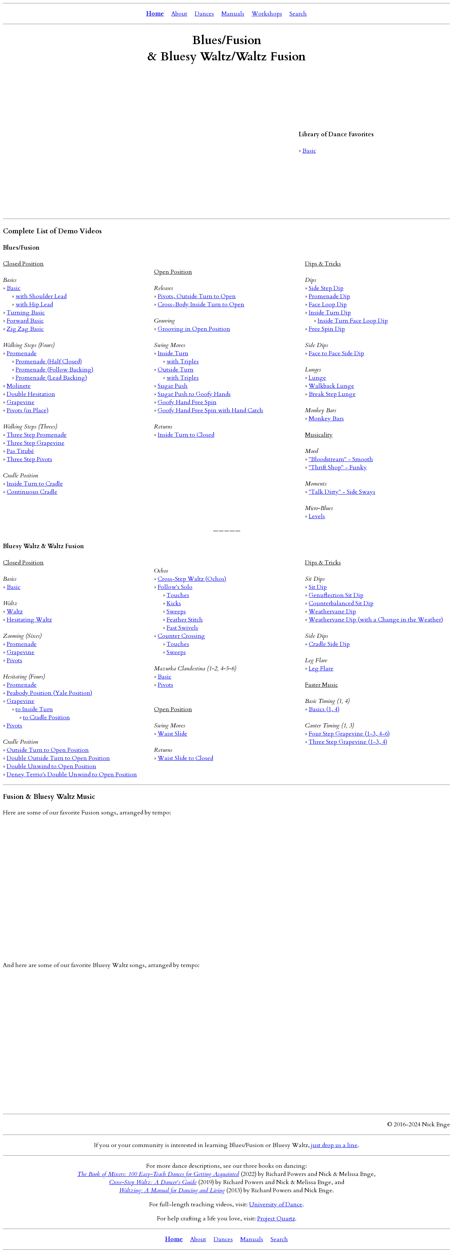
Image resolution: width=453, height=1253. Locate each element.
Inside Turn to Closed (186, 435)
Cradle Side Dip (329, 644)
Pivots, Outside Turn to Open (197, 296)
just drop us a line (334, 1145)
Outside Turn (176, 370)
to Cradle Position (46, 717)
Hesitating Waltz (29, 620)
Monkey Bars (326, 418)
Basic (309, 151)
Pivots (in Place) (27, 410)
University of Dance (275, 1204)
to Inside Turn (34, 709)
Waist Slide (172, 734)
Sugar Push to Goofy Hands (194, 394)
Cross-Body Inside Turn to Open (201, 304)
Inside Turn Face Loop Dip (353, 321)
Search (298, 14)
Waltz (15, 611)
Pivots (14, 660)
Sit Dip (318, 587)
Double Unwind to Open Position (51, 766)
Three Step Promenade (37, 435)
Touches (178, 595)
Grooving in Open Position (194, 329)
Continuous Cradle (32, 492)
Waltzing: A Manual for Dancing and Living (172, 1190)
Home (155, 14)
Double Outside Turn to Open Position (58, 758)
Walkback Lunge (331, 386)
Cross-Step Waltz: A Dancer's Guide (153, 1182)
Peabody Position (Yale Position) (49, 693)
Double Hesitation (31, 394)
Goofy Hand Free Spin (187, 402)
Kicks (174, 603)
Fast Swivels (182, 628)
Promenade (22, 353)
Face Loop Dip (328, 304)
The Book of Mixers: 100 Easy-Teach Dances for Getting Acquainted (158, 1174)
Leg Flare (321, 668)
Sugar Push (173, 386)
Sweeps (176, 611)
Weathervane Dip (332, 611)
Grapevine (20, 402)
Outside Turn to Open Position (48, 750)
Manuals (232, 14)
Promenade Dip (329, 296)
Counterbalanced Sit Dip (341, 603)
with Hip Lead (34, 304)
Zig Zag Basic (25, 329)
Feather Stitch (185, 620)
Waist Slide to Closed (185, 758)
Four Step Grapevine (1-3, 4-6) (349, 734)
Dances (204, 14)
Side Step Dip (326, 288)
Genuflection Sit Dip (336, 595)
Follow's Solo (175, 587)
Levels (317, 516)
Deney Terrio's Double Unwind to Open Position (72, 774)
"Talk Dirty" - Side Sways (342, 492)
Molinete (19, 386)
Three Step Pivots (29, 459)
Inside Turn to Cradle (35, 484)
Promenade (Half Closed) (49, 361)
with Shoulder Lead (41, 296)
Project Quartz (276, 1218)
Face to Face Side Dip (336, 353)
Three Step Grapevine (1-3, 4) (348, 742)
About (179, 14)
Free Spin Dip (327, 329)
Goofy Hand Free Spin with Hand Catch (210, 410)
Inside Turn (173, 353)
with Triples (183, 361)
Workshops (267, 14)
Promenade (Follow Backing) (54, 370)
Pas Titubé (20, 451)
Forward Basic (25, 321)
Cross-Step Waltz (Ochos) (192, 579)
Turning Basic (26, 313)
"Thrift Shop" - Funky (338, 467)
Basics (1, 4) (324, 709)
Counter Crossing (181, 636)
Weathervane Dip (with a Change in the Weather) (376, 620)
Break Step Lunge (332, 394)
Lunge (317, 378)
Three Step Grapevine (35, 443)
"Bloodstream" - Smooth (341, 459)
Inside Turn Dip (330, 313)
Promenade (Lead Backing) (51, 378)
